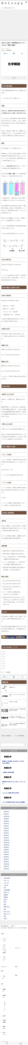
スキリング (6, 882)
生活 (16, 966)
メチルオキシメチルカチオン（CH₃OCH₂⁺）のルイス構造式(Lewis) (17, 717)
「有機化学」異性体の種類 (8, 772)
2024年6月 (6, 854)
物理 (5, 901)
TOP (5, 926)
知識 (5, 904)
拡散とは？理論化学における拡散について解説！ (8, 735)
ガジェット (6, 880)
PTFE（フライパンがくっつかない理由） (17, 695)
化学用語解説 (8, 50)
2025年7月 (6, 823)
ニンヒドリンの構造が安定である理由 (10, 792)
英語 (5, 909)
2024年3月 (6, 861)
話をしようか (7, 911)
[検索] (25, 744)
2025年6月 (6, 825)
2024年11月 (6, 842)
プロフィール (4, 939)
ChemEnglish (7, 878)
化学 (3, 50)
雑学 (5, 916)
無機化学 (6, 897)
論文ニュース (7, 913)
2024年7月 (6, 852)
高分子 (5, 918)
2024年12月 (6, 840)
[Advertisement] (14, 24)
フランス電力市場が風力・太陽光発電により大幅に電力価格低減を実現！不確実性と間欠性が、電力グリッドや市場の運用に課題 (21, 735)
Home (2, 933)
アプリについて (4, 958)
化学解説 (8, 672)
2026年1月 (6, 813)
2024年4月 (6, 859)
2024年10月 (6, 844)
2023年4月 (6, 868)
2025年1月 (6, 837)
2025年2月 (6, 835)
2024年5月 (6, 856)
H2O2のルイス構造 (13, 701)
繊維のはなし (7, 906)
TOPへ (21, 1043)
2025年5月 (6, 828)
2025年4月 (6, 830)
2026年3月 (6, 811)
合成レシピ (6, 892)
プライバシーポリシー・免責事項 (4, 949)
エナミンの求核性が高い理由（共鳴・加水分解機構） (14, 802)
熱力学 (5, 899)
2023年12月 (6, 864)
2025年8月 (6, 821)
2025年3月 (6, 832)
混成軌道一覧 (12, 687)
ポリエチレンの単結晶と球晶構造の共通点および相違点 (17, 724)
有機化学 (6, 894)
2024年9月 (6, 847)
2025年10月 (6, 816)
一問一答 (6, 885)
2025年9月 (6, 818)
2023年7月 (6, 866)
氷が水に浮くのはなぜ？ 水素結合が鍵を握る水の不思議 (17, 710)
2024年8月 (6, 849)
